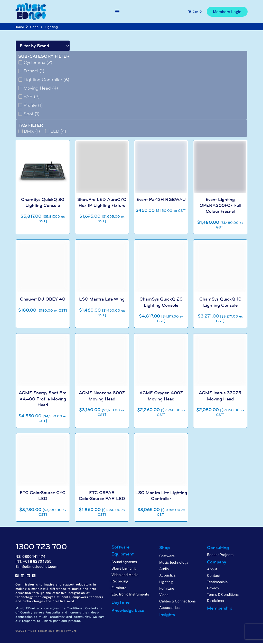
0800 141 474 (33, 556)
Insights (167, 614)
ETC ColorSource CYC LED (42, 495)
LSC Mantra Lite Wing (102, 299)
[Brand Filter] (43, 46)
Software (120, 547)
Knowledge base (127, 610)
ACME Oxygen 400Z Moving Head (161, 395)
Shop (34, 26)
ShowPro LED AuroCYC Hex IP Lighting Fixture (101, 202)
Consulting (218, 547)
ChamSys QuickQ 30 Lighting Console (42, 202)
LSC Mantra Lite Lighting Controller (161, 495)
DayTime (120, 602)
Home (19, 26)
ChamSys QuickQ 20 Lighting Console (161, 302)
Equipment (122, 554)
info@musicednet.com (38, 566)
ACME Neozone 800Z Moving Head (102, 395)
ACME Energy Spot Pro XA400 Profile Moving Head (43, 399)
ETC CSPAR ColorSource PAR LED (102, 495)
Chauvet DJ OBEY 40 (42, 299)
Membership (219, 608)
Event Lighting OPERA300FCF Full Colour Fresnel (220, 205)
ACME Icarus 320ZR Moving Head (220, 395)
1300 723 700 (41, 547)
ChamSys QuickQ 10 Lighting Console (220, 302)
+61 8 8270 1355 (37, 561)
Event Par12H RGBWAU (161, 199)
